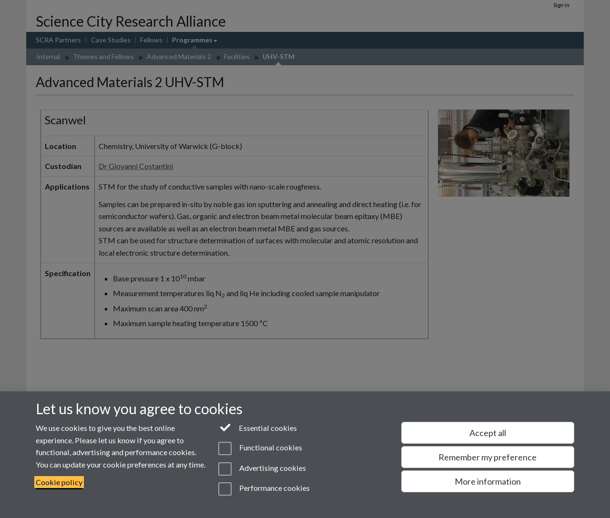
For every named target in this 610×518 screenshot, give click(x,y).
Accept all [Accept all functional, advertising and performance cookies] (487, 433)
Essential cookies (257, 427)
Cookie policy (59, 482)
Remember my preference (487, 457)
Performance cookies (263, 489)
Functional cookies (260, 448)
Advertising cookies (261, 469)
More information (488, 481)
